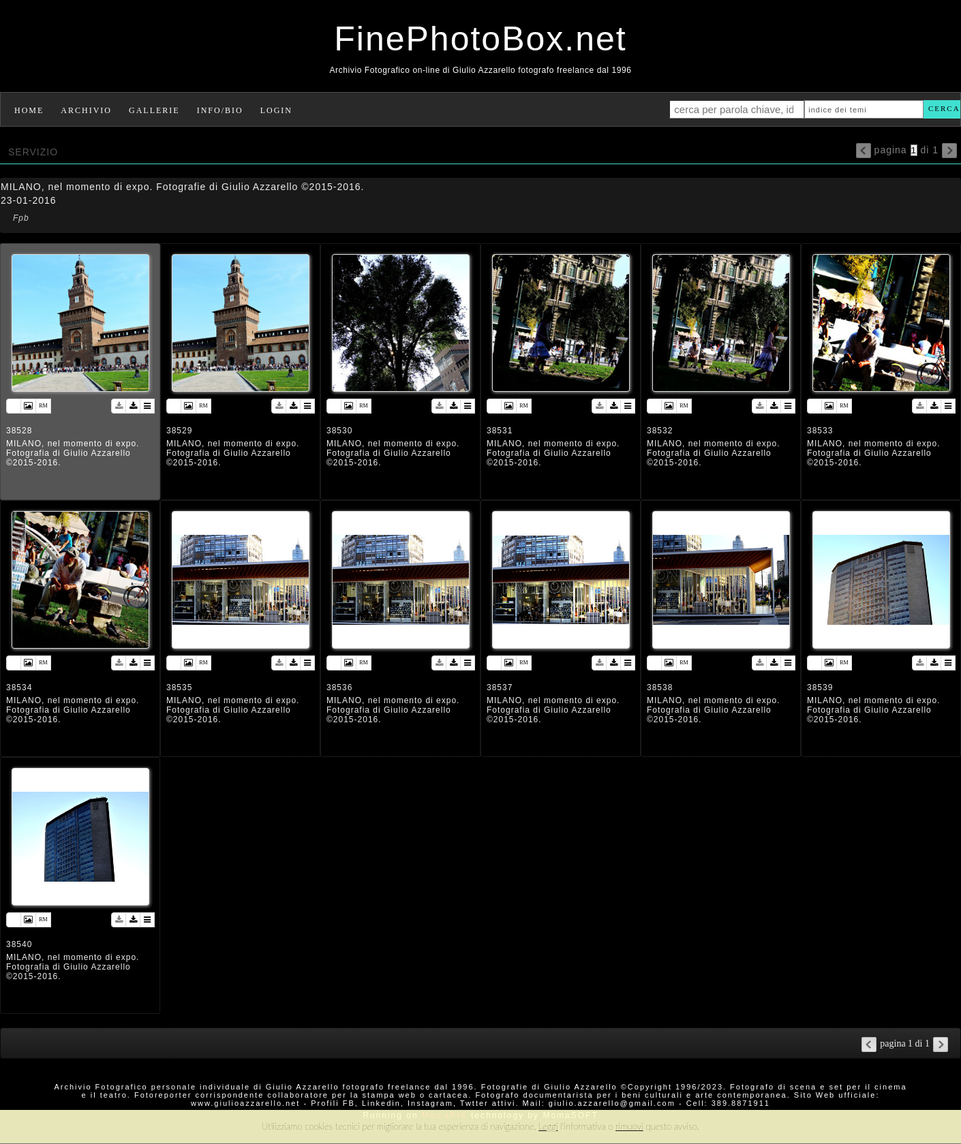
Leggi (548, 1126)
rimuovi (629, 1126)
